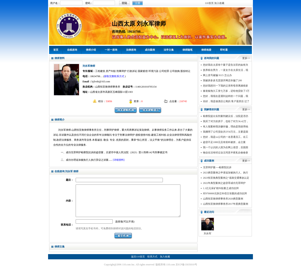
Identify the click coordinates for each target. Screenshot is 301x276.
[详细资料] (119, 159)
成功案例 (150, 49)
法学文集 (169, 49)
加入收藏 (219, 3)
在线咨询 (72, 49)
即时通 (224, 49)
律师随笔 (187, 49)
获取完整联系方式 (114, 76)
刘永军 (207, 233)
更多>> (246, 58)
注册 (137, 3)
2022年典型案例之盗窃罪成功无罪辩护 (224, 183)
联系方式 (152, 262)
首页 (55, 49)
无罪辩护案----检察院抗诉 (217, 167)
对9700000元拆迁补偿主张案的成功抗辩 (225, 193)
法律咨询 (131, 49)
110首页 (209, 3)
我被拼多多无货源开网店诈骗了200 (222, 80)
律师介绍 (91, 49)
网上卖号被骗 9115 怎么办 (217, 75)
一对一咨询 (111, 49)
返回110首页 (138, 262)
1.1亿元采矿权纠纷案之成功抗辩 (221, 188)
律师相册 (206, 49)
